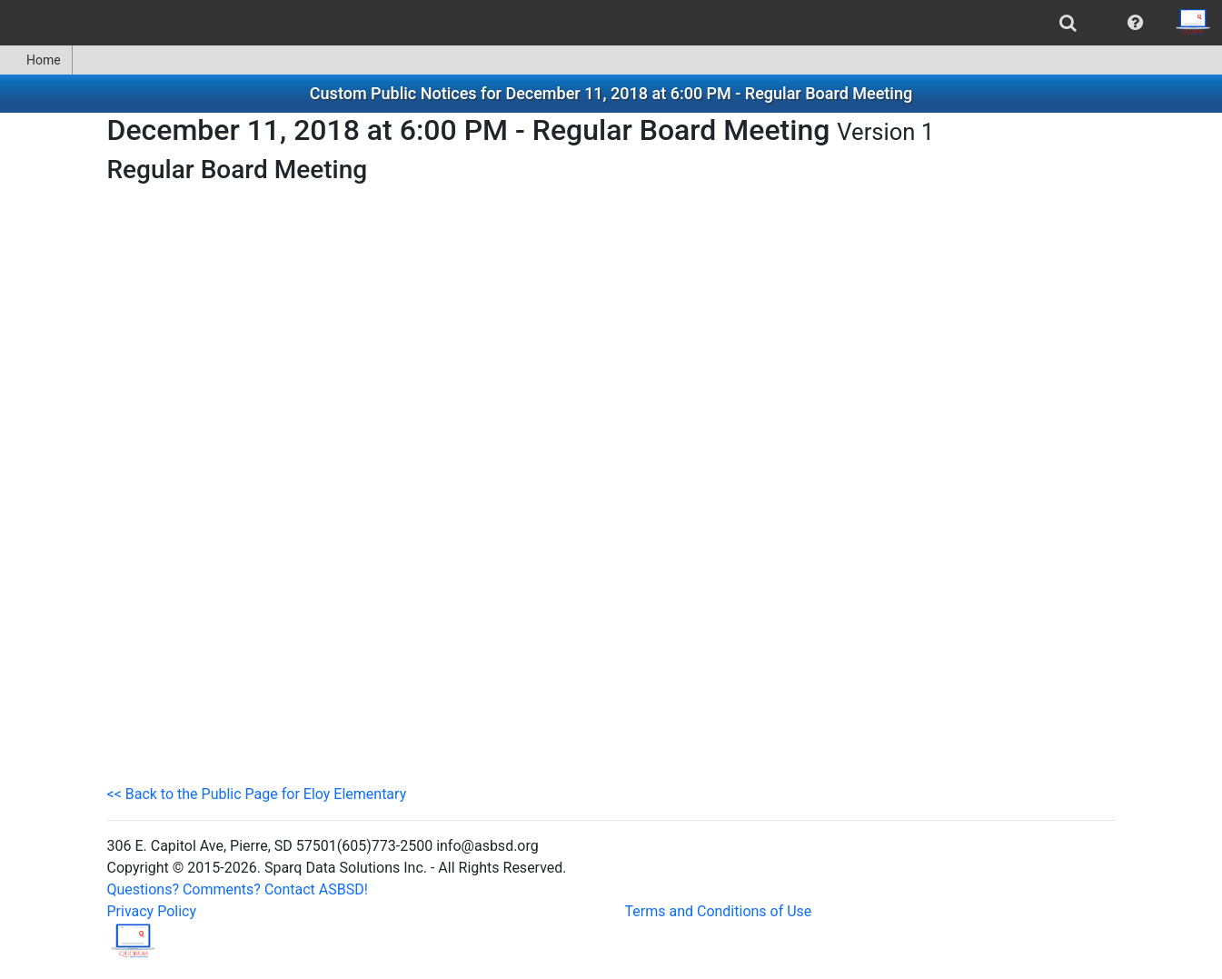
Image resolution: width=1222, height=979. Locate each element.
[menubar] (611, 22)
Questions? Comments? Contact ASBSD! (237, 889)
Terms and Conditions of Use (718, 911)
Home (36, 60)
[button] (1135, 23)
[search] (1068, 22)
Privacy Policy (152, 911)
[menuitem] (1068, 22)
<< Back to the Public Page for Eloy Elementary (257, 794)
